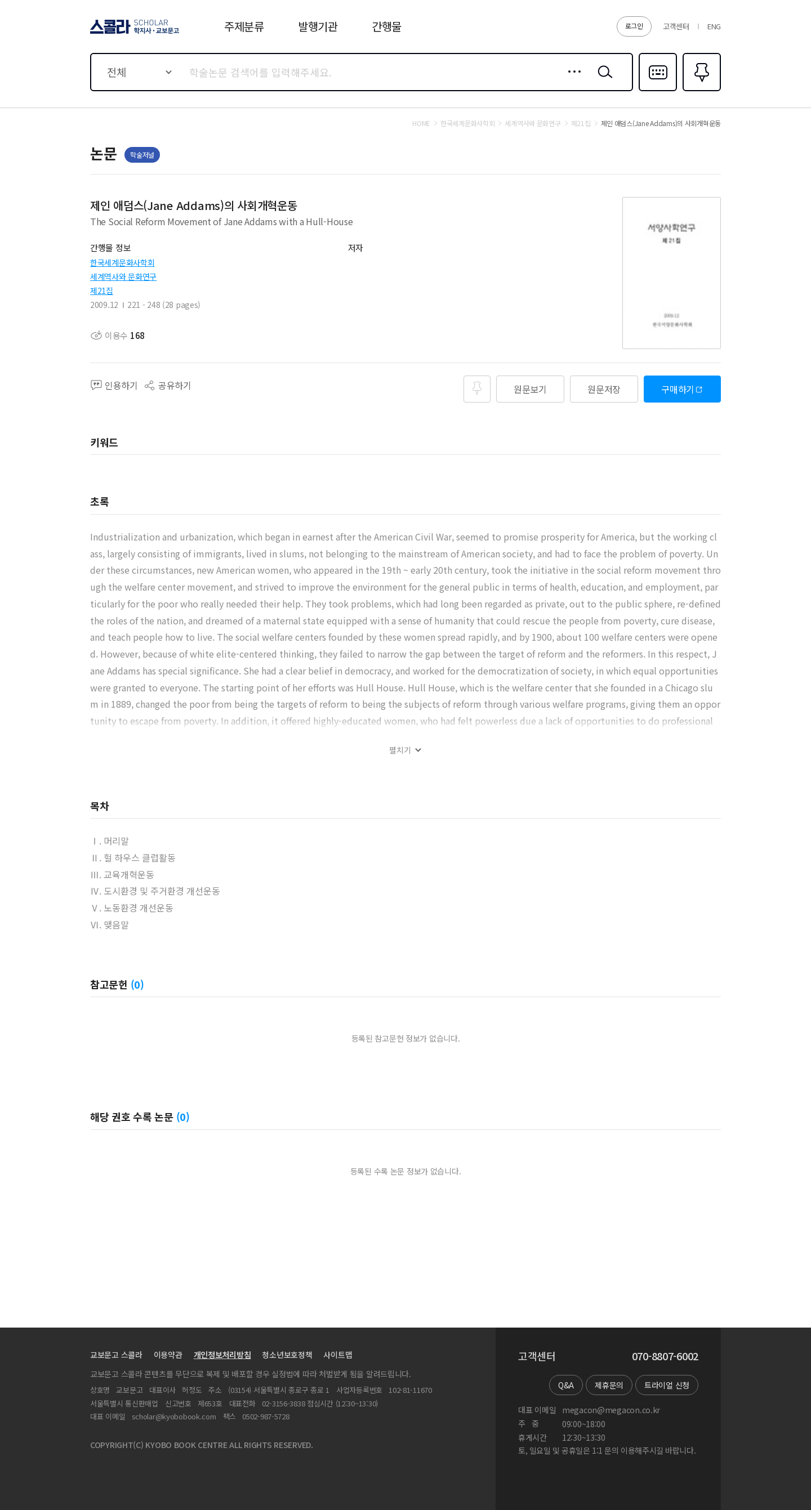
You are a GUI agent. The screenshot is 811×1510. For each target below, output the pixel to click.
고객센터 (676, 26)
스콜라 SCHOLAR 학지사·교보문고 (133, 33)
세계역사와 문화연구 (123, 276)
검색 (602, 80)
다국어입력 (658, 90)
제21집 (101, 290)
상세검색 (571, 80)
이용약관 (168, 1354)
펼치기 (400, 750)
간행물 (387, 26)
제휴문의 (609, 1385)
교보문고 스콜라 (116, 1354)
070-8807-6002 (665, 1356)
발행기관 (318, 26)
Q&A (566, 1385)
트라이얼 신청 (666, 1385)
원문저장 (604, 389)
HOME (421, 123)
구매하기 (677, 389)
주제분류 (244, 26)
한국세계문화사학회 (122, 262)
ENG (714, 26)
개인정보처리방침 (222, 1354)
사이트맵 (337, 1354)
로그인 (634, 25)
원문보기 (530, 389)
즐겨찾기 (700, 90)
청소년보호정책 (287, 1354)
